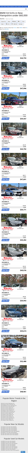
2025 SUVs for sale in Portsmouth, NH (7, 406)
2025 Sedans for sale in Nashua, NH (7, 410)
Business (12, 6)
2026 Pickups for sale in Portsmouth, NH (8, 404)
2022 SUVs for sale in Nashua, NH (7, 419)
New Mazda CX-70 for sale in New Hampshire (9, 432)
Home (2, 6)
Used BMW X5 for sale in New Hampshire (8, 442)
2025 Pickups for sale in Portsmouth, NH (8, 411)
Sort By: (21, 24)
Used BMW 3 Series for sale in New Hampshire (9, 443)
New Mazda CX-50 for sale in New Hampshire (9, 427)
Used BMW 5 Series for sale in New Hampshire (9, 446)
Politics (8, 6)
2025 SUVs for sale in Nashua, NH (7, 407)
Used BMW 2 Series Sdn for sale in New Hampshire (10, 450)
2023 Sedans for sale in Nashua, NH (7, 416)
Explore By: (3, 21)
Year (9, 21)
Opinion (19, 6)
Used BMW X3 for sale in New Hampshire (8, 441)
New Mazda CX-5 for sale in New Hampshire (8, 426)
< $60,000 (14, 24)
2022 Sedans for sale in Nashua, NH (7, 420)
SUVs (8, 24)
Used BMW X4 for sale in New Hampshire (8, 449)
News (5, 6)
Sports (16, 6)
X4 (19, 21)
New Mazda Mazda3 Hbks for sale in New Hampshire (10, 431)
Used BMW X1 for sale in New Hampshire (8, 444)
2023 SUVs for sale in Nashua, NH (7, 415)
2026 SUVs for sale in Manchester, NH (7, 403)
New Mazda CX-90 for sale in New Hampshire (9, 430)
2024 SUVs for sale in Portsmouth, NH (7, 412)
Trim (23, 21)
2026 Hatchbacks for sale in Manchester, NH (8, 405)
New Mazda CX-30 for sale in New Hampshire (9, 429)
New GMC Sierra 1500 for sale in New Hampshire (9, 433)
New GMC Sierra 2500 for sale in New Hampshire (9, 434)
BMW (14, 21)
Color (2, 24)
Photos (25, 6)
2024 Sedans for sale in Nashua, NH (7, 414)
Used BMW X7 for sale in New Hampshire (8, 445)
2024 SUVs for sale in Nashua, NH (7, 413)
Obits (23, 6)
